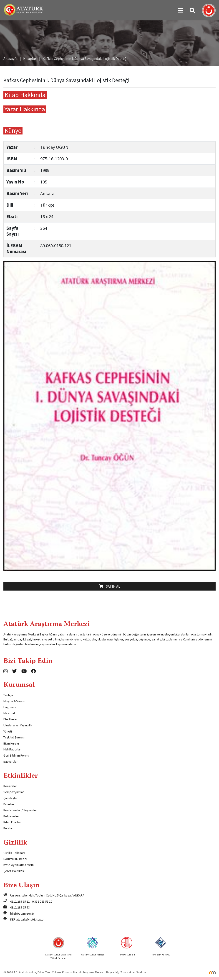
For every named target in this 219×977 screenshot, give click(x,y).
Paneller (8, 804)
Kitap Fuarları (12, 822)
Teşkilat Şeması (14, 737)
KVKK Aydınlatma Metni (18, 865)
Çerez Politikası (14, 871)
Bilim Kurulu (11, 743)
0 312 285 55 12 (42, 901)
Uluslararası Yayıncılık (17, 725)
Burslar (8, 828)
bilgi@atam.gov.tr (22, 913)
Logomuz (9, 707)
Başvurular (10, 762)
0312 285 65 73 (20, 907)
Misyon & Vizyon (14, 701)
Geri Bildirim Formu (16, 755)
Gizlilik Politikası (14, 853)
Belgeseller (11, 816)
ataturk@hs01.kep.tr (30, 919)
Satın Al (109, 586)
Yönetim (8, 731)
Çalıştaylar (10, 798)
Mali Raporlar (12, 749)
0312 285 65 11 (20, 901)
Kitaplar (29, 58)
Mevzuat (9, 713)
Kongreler (10, 786)
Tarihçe (8, 695)
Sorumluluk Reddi (15, 859)
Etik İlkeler (10, 719)
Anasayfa (10, 58)
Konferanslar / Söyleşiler (20, 810)
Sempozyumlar (13, 792)
